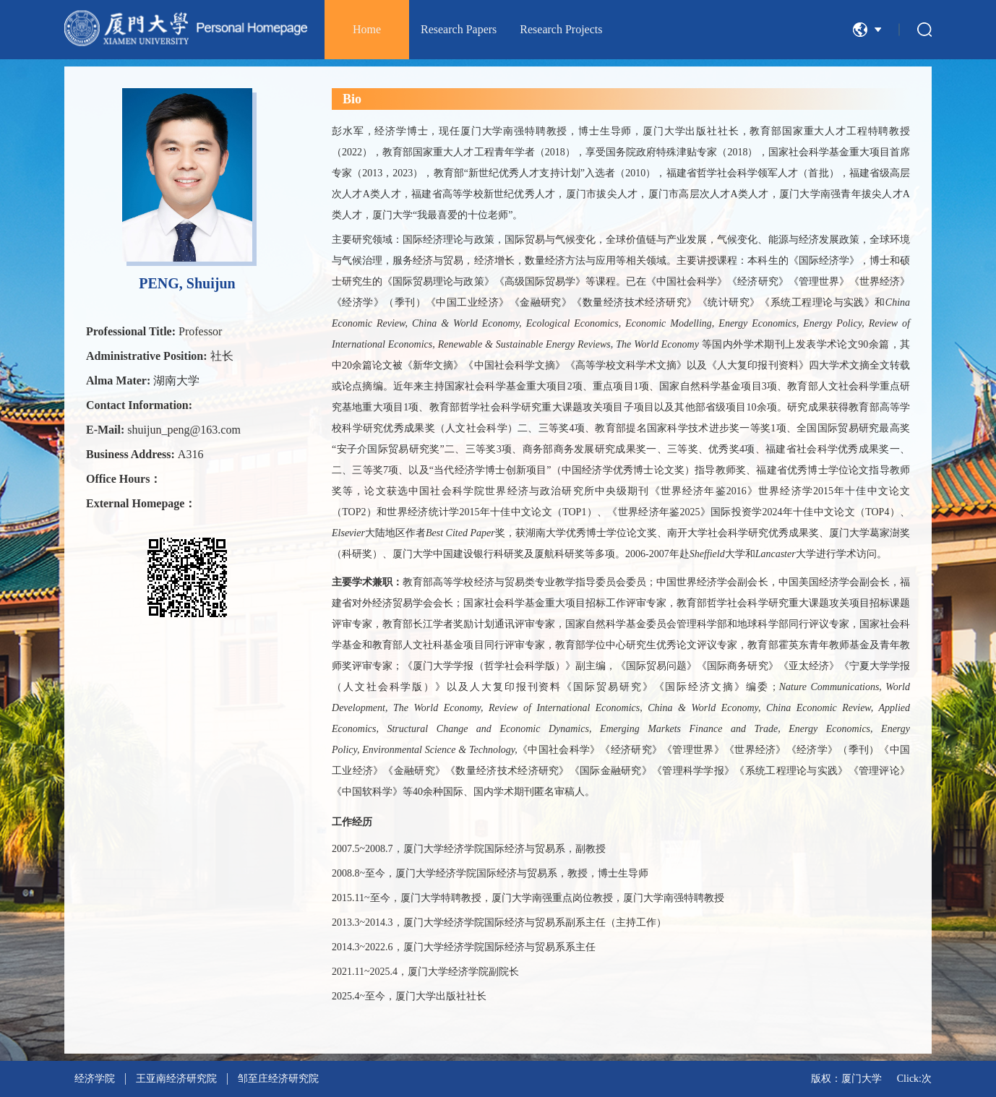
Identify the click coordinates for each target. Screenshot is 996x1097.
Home (367, 29)
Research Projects (561, 29)
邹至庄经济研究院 (278, 1078)
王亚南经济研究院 (176, 1078)
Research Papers (459, 29)
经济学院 (94, 1078)
